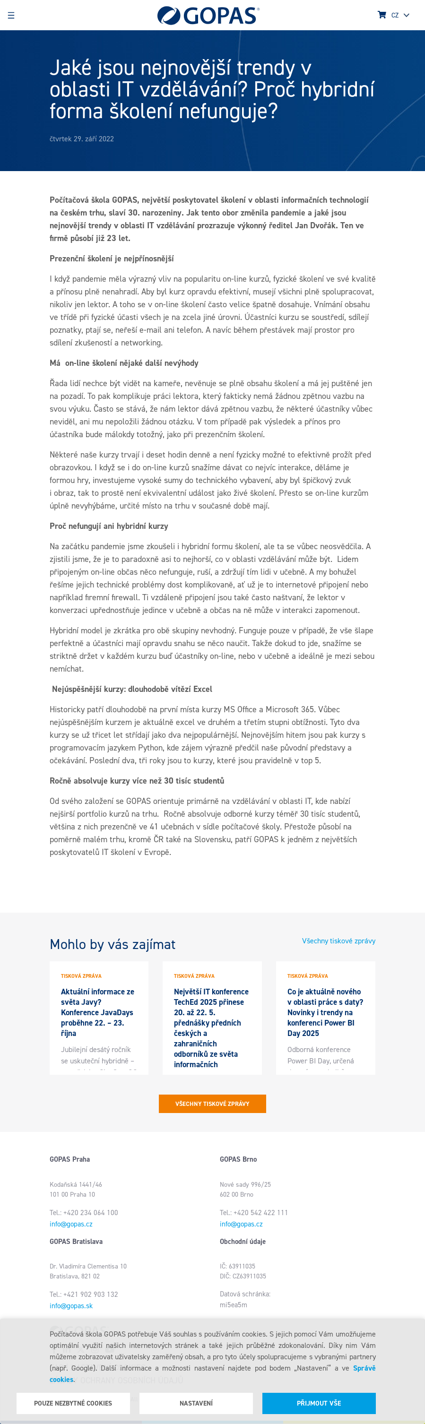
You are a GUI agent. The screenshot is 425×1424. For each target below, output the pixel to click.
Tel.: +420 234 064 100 (84, 1212)
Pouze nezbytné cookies (73, 1403)
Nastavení (196, 1403)
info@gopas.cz (71, 1224)
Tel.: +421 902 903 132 (84, 1294)
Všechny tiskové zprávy (338, 941)
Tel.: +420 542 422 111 (254, 1212)
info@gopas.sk (71, 1306)
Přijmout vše (319, 1403)
